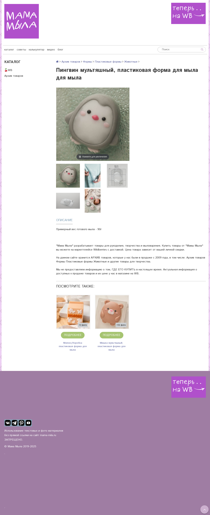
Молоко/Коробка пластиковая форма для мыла (73, 346)
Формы (87, 62)
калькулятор (36, 50)
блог (60, 50)
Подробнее (72, 335)
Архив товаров (13, 76)
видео (51, 50)
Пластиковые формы (108, 62)
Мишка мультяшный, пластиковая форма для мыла (111, 346)
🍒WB (8, 70)
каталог (9, 50)
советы (21, 50)
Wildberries (100, 250)
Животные (131, 62)
